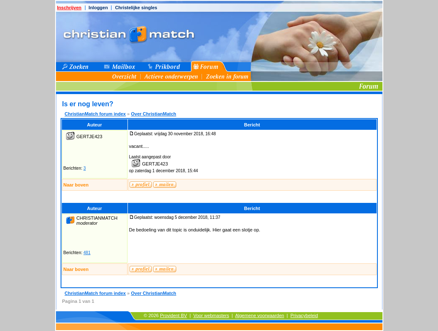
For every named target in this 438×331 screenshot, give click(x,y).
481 (86, 252)
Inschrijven (69, 7)
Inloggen (98, 7)
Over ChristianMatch (153, 113)
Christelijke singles (136, 7)
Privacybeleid (304, 315)
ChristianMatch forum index (95, 113)
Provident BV (173, 315)
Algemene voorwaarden (259, 315)
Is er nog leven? (88, 104)
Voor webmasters (211, 315)
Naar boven (76, 184)
